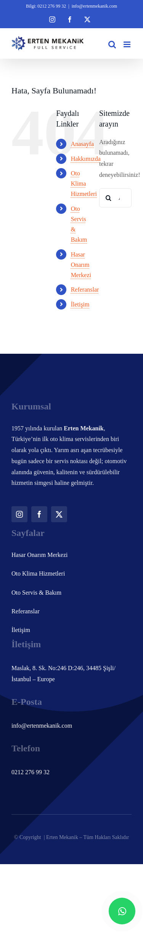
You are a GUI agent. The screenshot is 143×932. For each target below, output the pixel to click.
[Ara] (108, 197)
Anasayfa (82, 144)
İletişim (80, 304)
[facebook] (39, 514)
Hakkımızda (86, 159)
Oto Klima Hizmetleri (84, 183)
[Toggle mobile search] (112, 44)
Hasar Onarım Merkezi (81, 264)
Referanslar (85, 289)
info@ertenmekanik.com (94, 6)
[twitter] (59, 514)
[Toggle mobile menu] (128, 44)
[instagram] (19, 514)
